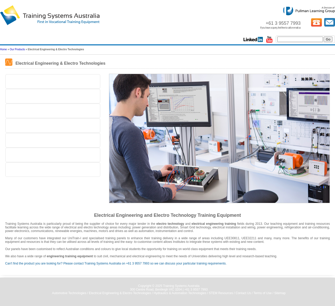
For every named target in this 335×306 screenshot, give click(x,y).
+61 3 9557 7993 (195, 289)
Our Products (17, 49)
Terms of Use (262, 293)
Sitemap (280, 293)
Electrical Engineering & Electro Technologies (120, 293)
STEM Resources (221, 293)
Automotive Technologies (69, 293)
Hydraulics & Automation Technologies (180, 293)
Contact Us (243, 293)
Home (3, 49)
